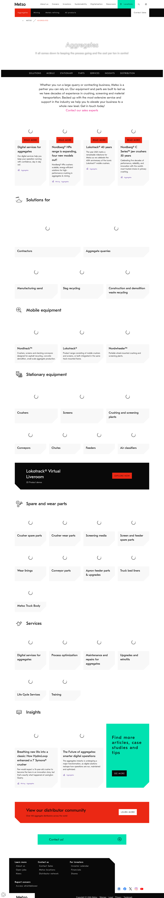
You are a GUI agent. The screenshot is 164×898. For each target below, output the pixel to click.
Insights (110, 73)
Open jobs (21, 866)
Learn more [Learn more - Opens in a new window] (128, 809)
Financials (76, 866)
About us (20, 862)
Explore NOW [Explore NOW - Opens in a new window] (122, 476)
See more (120, 769)
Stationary (66, 73)
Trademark (128, 894)
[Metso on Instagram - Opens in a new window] (136, 885)
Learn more (20, 859)
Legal (111, 894)
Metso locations (47, 866)
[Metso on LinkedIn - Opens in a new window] (119, 885)
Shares (74, 870)
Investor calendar (80, 862)
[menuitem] (44, 4)
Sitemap (103, 894)
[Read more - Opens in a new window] (30, 140)
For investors (76, 859)
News (18, 870)
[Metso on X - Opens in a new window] (130, 885)
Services (95, 73)
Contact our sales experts (82, 110)
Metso (29, 20)
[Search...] (139, 4)
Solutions (35, 73)
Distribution (127, 73)
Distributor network (49, 870)
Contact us (43, 859)
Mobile (51, 73)
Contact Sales (46, 862)
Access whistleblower (27, 882)
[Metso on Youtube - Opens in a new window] (141, 885)
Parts (81, 73)
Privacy (118, 894)
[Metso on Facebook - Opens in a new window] (124, 885)
